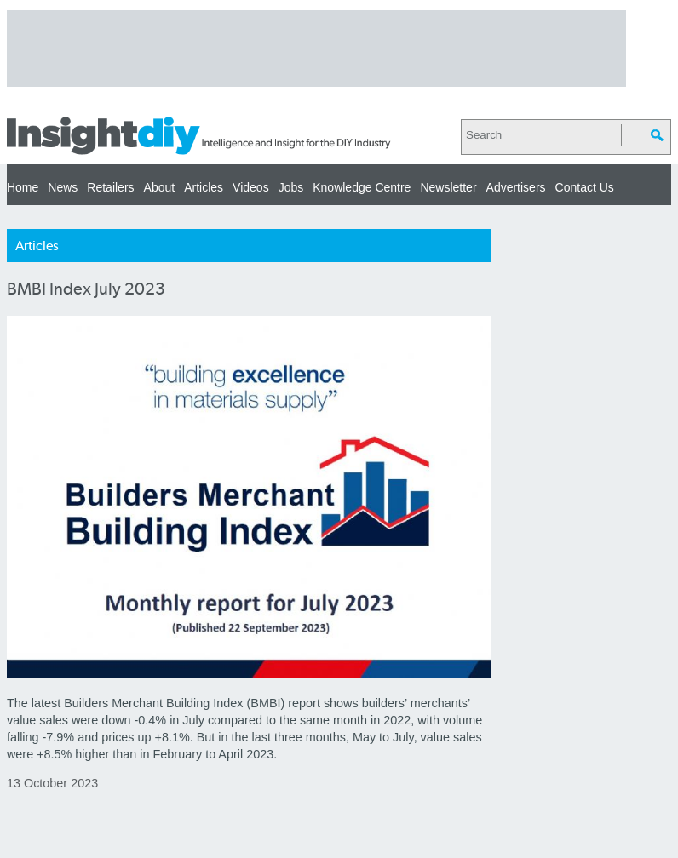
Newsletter (448, 187)
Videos (251, 187)
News (63, 187)
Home (22, 187)
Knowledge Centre (362, 187)
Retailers (110, 187)
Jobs (291, 187)
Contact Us (584, 187)
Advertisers (516, 187)
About (159, 187)
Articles (203, 187)
